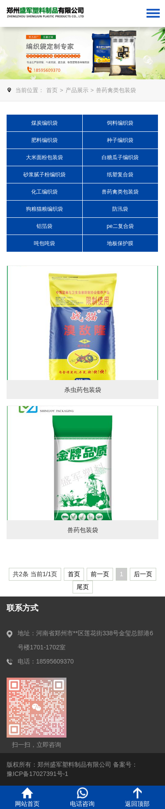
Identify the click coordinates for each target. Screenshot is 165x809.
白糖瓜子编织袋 (120, 157)
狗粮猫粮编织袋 (44, 209)
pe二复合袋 (120, 226)
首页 (52, 90)
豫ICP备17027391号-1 (37, 773)
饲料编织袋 (120, 123)
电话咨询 (82, 797)
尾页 (83, 586)
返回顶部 (137, 797)
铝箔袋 (44, 226)
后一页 (143, 574)
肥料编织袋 (44, 140)
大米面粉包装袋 (44, 157)
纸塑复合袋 (120, 174)
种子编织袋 (120, 140)
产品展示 (77, 90)
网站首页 (27, 797)
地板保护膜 (120, 243)
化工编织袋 (44, 192)
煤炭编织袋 (44, 123)
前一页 (100, 574)
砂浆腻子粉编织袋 (44, 174)
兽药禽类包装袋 (116, 90)
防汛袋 (120, 209)
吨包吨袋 (44, 243)
